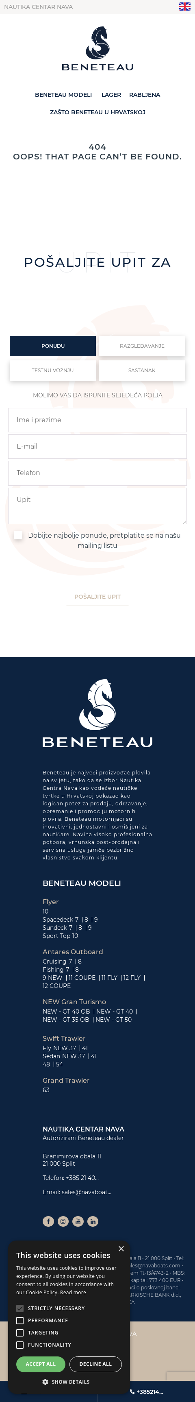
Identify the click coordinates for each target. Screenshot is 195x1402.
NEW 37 (64, 1048)
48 (46, 1064)
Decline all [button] (96, 1364)
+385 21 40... (82, 1178)
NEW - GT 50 (113, 1019)
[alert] (69, 1317)
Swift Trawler (64, 1038)
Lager (111, 94)
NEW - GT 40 (114, 1011)
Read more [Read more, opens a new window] (73, 1292)
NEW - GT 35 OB (66, 1019)
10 (45, 911)
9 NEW (53, 977)
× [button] (121, 1249)
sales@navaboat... (86, 1192)
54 (59, 1064)
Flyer (51, 902)
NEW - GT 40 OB (66, 1011)
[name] (97, 420)
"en (185, 6)
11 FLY (109, 977)
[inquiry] (97, 506)
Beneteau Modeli (63, 94)
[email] (97, 446)
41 (85, 1048)
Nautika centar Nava (38, 7)
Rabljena (144, 94)
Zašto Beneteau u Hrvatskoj (97, 112)
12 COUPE (57, 986)
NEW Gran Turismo (74, 1002)
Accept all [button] (41, 1364)
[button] (69, 1382)
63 (46, 1090)
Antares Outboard (73, 952)
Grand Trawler (66, 1080)
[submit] (97, 597)
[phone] (97, 473)
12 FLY (132, 977)
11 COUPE (82, 977)
